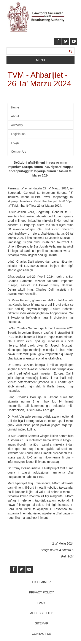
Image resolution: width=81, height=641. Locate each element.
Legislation (18, 134)
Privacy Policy (41, 592)
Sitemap (41, 623)
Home (15, 107)
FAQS (15, 142)
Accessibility (41, 613)
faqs (41, 602)
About (15, 116)
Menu (40, 60)
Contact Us (18, 151)
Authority (17, 125)
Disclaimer (41, 582)
